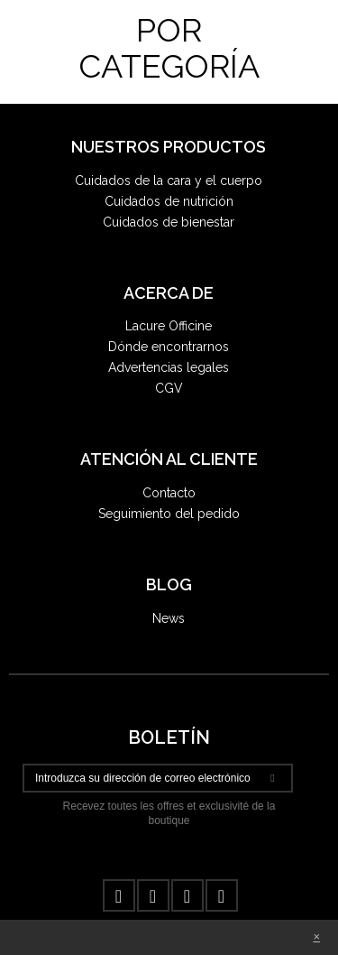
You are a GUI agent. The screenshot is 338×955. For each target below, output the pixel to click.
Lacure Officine (168, 326)
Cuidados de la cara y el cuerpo (168, 180)
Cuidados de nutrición (169, 201)
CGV (169, 388)
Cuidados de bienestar (168, 222)
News (168, 618)
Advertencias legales (168, 367)
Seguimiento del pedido (169, 513)
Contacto (169, 493)
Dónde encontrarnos (168, 346)
